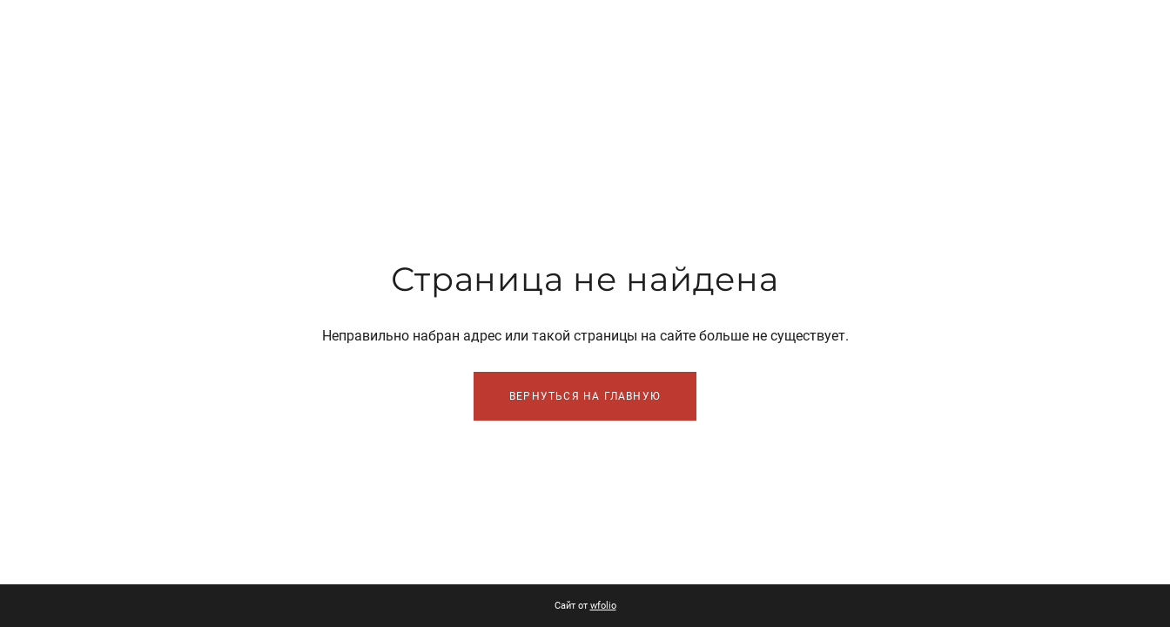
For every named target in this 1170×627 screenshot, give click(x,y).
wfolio (603, 605)
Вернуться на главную (585, 396)
